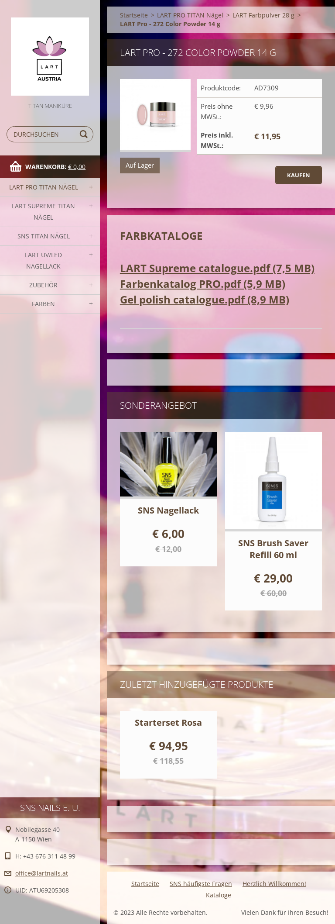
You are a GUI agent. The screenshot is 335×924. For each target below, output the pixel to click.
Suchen (85, 134)
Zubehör (43, 285)
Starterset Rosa (168, 722)
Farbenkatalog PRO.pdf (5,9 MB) (202, 283)
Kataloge (218, 895)
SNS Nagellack (168, 510)
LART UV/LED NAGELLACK (43, 260)
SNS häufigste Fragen (201, 883)
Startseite (134, 15)
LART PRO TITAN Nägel (43, 187)
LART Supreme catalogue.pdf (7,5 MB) (217, 268)
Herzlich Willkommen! (274, 883)
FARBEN (43, 304)
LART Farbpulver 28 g (263, 15)
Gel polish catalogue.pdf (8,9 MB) (204, 299)
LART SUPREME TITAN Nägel (43, 211)
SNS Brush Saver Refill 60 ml (273, 549)
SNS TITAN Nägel (43, 236)
